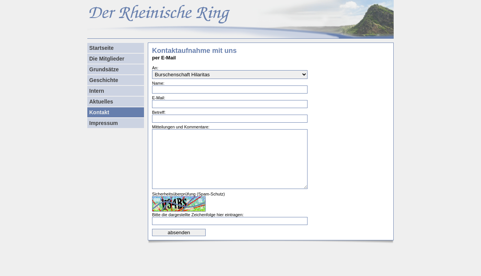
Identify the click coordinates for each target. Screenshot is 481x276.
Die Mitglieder (106, 59)
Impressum (103, 123)
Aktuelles (101, 102)
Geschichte (103, 80)
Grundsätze (104, 69)
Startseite (101, 48)
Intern (96, 91)
